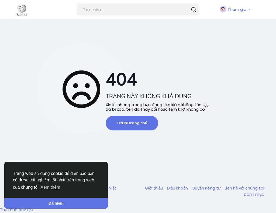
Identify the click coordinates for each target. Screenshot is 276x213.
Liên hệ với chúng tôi (244, 188)
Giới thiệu (154, 188)
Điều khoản (178, 188)
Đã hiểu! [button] (56, 203)
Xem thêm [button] (50, 187)
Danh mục (254, 194)
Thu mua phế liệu (16, 209)
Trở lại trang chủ (132, 123)
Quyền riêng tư (207, 188)
